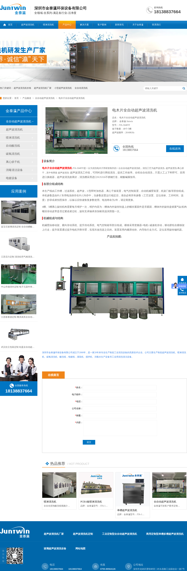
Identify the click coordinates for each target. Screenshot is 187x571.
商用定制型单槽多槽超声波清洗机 (165, 534)
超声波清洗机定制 (83, 534)
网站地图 (80, 548)
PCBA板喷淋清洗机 (91, 501)
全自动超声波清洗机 (45, 98)
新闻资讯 (119, 25)
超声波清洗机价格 (22, 88)
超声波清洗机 (27, 25)
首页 (10, 25)
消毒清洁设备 (14, 170)
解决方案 (84, 25)
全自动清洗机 (81, 88)
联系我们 (156, 25)
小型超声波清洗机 (63, 88)
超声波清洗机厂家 (42, 88)
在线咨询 (175, 148)
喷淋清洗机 (48, 25)
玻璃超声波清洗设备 (55, 548)
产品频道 (27, 98)
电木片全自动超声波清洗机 (72, 98)
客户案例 (102, 25)
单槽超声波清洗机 (127, 510)
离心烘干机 (13, 161)
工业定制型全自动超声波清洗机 (119, 534)
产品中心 (67, 25)
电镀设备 (11, 178)
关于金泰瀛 (137, 25)
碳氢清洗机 (13, 153)
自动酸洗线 (13, 145)
